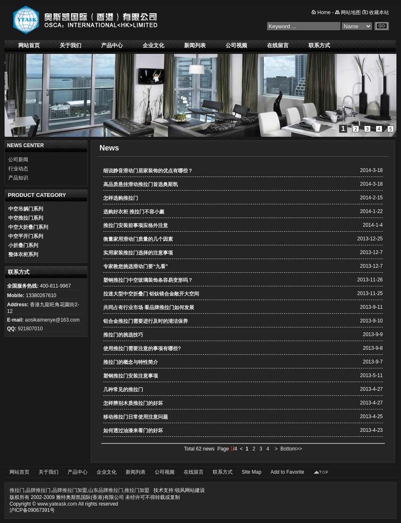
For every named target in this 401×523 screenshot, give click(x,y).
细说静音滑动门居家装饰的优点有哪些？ (148, 171)
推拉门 (17, 490)
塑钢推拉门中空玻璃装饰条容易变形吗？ (148, 280)
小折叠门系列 (23, 245)
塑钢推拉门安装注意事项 (130, 376)
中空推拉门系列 (25, 218)
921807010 (30, 329)
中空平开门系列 (25, 236)
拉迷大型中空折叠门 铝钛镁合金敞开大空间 (151, 294)
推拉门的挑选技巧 (123, 335)
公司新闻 (18, 159)
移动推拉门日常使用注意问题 (135, 417)
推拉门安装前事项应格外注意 (135, 225)
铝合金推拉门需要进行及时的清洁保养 (145, 321)
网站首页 (29, 45)
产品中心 (112, 45)
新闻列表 (195, 45)
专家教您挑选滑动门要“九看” (135, 266)
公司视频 (236, 45)
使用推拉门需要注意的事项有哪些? (142, 348)
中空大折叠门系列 (28, 227)
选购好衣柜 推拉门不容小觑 (133, 212)
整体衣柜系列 (23, 254)
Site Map (251, 472)
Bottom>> (291, 449)
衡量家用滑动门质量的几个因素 (138, 239)
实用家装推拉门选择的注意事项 (138, 253)
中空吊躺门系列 (25, 209)
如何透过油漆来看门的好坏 (133, 430)
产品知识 (18, 178)
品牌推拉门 (38, 490)
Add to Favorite (287, 472)
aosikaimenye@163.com (52, 320)
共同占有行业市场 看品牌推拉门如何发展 (148, 307)
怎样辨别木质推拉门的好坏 (133, 403)
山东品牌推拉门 (105, 490)
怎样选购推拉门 (120, 198)
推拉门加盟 (136, 490)
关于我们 (70, 45)
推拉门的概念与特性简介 (130, 362)
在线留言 (278, 45)
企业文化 (153, 45)
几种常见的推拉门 (123, 389)
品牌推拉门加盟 (69, 490)
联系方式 (319, 45)
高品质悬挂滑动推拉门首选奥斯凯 (140, 184)
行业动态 (18, 169)
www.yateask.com (57, 504)
